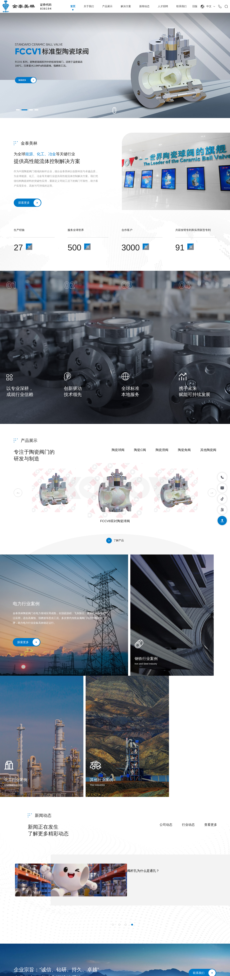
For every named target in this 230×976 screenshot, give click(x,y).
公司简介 (108, 907)
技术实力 (108, 915)
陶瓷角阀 (184, 451)
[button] (18, 109)
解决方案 (126, 6)
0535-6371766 (27, 918)
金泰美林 (29, 143)
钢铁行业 (153, 915)
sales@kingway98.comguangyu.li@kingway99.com (35, 926)
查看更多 (210, 705)
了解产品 (115, 542)
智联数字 (211, 969)
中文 (208, 6)
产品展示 (107, 6)
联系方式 (199, 907)
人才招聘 (163, 6)
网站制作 (198, 969)
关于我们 (89, 6)
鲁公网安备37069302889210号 (134, 969)
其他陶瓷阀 (208, 451)
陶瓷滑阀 (162, 451)
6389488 (67, 918)
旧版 (194, 6)
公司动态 (166, 705)
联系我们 (181, 6)
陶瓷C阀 (140, 451)
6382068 (55, 918)
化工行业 (153, 923)
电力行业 (153, 907)
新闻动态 (144, 6)
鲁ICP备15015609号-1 (101, 969)
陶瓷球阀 (118, 451)
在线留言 (199, 915)
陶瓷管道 (131, 947)
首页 (72, 6)
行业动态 (188, 705)
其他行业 (153, 931)
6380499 (43, 918)
